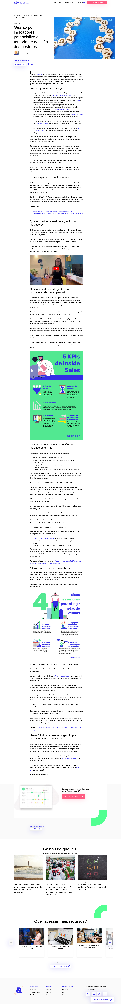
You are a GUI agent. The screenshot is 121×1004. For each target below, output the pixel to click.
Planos (48, 995)
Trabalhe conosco (35, 992)
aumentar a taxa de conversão (43, 538)
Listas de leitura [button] (69, 2)
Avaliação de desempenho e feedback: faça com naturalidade (92, 886)
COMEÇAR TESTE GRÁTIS (73, 796)
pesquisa (39, 74)
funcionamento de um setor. (61, 109)
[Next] (110, 942)
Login (89, 999)
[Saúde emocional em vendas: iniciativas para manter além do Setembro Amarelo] (28, 868)
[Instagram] (99, 994)
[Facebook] (88, 994)
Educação (65, 989)
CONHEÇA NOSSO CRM (97, 3)
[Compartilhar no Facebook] (27, 64)
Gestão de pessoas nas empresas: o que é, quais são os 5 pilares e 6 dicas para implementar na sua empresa (60, 888)
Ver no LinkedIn (25, 53)
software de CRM (42, 123)
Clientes (48, 992)
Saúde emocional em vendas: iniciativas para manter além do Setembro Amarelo (28, 887)
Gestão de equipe (19, 23)
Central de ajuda (67, 995)
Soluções (48, 989)
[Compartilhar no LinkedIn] (31, 64)
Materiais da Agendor (60, 966)
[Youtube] (105, 994)
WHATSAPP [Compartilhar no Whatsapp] (20, 64)
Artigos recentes (58, 2)
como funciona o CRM (68, 758)
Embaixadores (34, 995)
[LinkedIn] (93, 994)
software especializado (61, 676)
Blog (63, 992)
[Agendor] (20, 3)
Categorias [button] (80, 2)
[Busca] (99, 8)
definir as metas (77, 114)
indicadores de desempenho (61, 95)
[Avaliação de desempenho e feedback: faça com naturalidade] (92, 868)
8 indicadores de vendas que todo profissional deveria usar (53, 211)
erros (78, 100)
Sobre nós (33, 989)
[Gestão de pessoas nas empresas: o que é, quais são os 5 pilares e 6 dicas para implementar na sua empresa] (60, 868)
